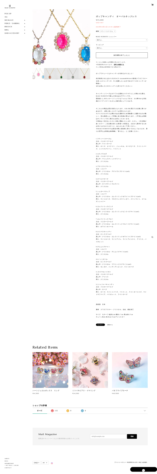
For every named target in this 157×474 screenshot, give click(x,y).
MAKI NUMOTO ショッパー (106, 36)
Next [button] (87, 38)
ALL (6, 17)
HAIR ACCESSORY (12, 33)
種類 (97, 31)
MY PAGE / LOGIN (12, 465)
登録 (132, 436)
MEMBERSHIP (9, 463)
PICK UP (8, 13)
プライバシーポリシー (120, 462)
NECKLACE (9, 20)
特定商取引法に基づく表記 (134, 462)
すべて (40, 411)
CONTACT (8, 468)
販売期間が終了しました (122, 55)
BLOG (6, 461)
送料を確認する (119, 64)
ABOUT (7, 458)
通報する (110, 324)
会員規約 (144, 462)
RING (7, 30)
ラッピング (100, 45)
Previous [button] (35, 38)
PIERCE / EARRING (12, 23)
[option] (61, 38)
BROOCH (8, 26)
